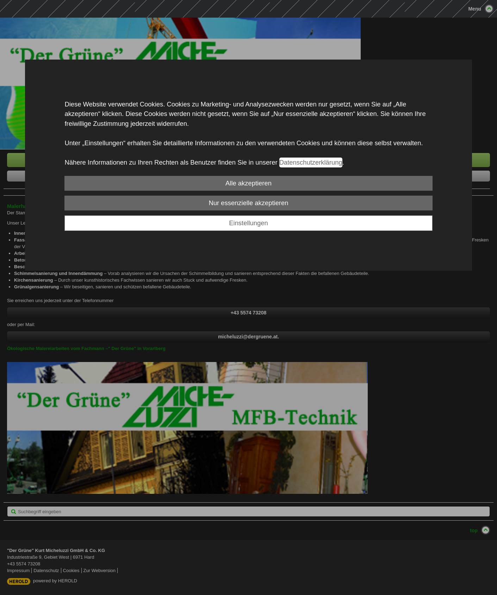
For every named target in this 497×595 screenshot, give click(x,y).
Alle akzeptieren (248, 183)
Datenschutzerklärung (310, 162)
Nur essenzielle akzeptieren (248, 203)
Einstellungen (248, 223)
